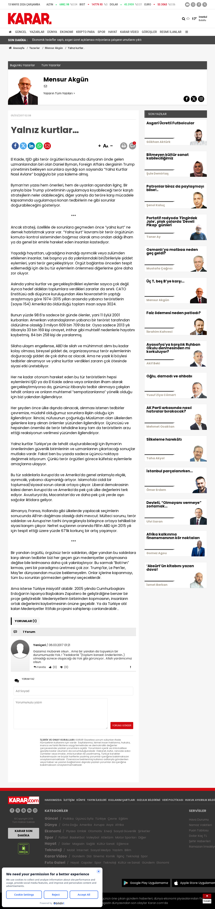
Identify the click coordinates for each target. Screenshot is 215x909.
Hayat (112, 32)
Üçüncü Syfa (84, 819)
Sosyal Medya (100, 850)
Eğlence (123, 844)
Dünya (52, 32)
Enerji (108, 831)
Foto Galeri (55, 862)
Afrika (119, 825)
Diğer (142, 837)
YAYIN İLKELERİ (96, 800)
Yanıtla (41, 667)
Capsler (87, 862)
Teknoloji (53, 849)
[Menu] (186, 32)
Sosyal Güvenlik (125, 831)
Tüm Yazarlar (51, 65)
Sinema (98, 856)
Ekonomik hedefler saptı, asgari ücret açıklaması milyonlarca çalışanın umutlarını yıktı (86, 40)
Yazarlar (37, 32)
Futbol (63, 837)
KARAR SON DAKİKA (23, 833)
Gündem (78, 856)
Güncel (21, 32)
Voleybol (92, 837)
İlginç (120, 856)
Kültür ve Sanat (129, 862)
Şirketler (144, 831)
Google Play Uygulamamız (149, 883)
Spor (101, 32)
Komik (110, 856)
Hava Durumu (199, 819)
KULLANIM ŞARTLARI (121, 800)
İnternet (83, 850)
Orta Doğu (70, 825)
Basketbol (77, 837)
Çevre (112, 819)
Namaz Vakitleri (200, 825)
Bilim (127, 850)
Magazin (78, 844)
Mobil (71, 850)
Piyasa (70, 831)
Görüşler (149, 32)
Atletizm (107, 837)
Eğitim (123, 819)
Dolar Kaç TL (198, 836)
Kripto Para (85, 32)
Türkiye (100, 819)
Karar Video (129, 32)
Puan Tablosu (198, 830)
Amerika (86, 825)
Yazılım (117, 850)
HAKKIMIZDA (53, 800)
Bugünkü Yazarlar (22, 65)
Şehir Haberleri (200, 841)
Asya (109, 825)
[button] (99, 146)
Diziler (66, 844)
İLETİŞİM (69, 800)
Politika (68, 819)
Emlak (81, 831)
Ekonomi (66, 32)
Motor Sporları (125, 837)
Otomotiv (95, 831)
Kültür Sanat (106, 844)
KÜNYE (80, 800)
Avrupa (99, 825)
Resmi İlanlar (170, 32)
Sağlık (90, 844)
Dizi (89, 856)
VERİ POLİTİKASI (172, 800)
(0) (54, 667)
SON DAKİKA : (18, 40)
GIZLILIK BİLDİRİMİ (148, 800)
